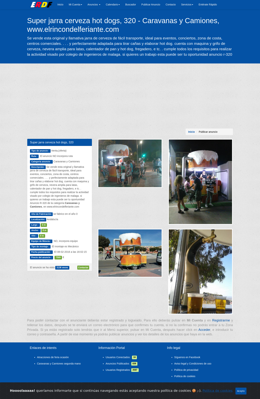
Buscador (130, 4)
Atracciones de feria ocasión (53, 357)
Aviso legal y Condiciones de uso (192, 363)
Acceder (204, 330)
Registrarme (221, 320)
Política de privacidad (186, 369)
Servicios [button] (187, 4)
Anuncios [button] (94, 4)
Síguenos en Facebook (187, 357)
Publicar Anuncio (150, 4)
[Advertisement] (130, 96)
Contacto (171, 4)
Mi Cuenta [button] (75, 4)
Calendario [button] (113, 4)
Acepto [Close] (241, 392)
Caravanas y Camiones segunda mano (59, 363)
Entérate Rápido (208, 4)
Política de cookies (184, 376)
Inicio (60, 4)
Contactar (83, 267)
